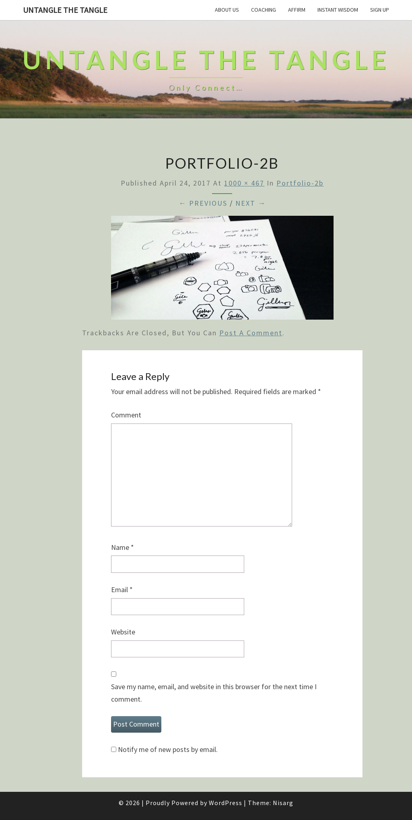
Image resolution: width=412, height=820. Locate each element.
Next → (250, 203)
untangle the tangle (65, 10)
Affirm (296, 9)
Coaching (263, 9)
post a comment (250, 332)
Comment (126, 414)
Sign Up (379, 9)
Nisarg (283, 803)
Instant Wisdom (337, 9)
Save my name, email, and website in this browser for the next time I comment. (214, 693)
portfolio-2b (299, 183)
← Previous (203, 203)
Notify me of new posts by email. (168, 749)
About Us (227, 9)
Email (122, 589)
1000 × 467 (244, 183)
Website (123, 631)
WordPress (225, 803)
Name (122, 547)
